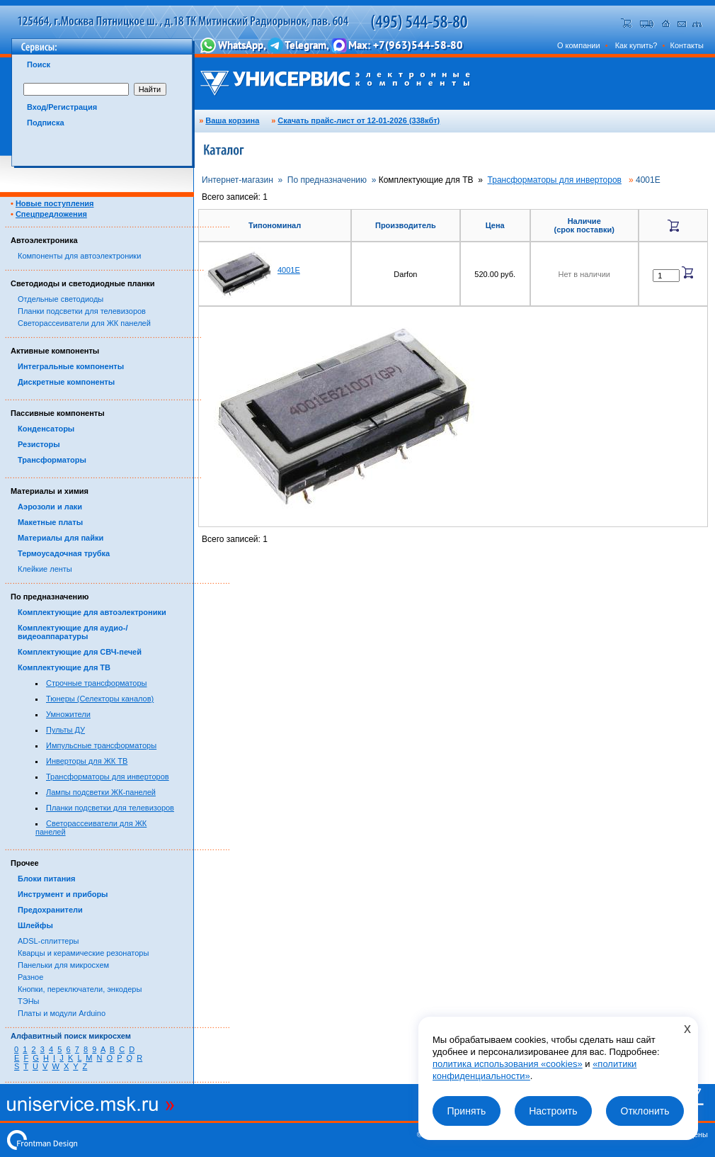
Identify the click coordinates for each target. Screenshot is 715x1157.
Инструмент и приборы (63, 894)
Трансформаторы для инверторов (107, 776)
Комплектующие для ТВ (64, 667)
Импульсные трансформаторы (101, 745)
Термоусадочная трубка (64, 553)
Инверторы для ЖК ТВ (86, 761)
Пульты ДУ (65, 730)
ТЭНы (28, 1001)
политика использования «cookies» (508, 1064)
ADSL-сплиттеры (48, 941)
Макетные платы (50, 522)
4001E (289, 270)
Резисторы (39, 444)
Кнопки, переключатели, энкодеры (80, 989)
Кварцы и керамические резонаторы (83, 953)
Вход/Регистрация (62, 107)
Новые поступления (55, 203)
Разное (30, 977)
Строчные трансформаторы (96, 683)
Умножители (68, 714)
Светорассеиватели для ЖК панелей (84, 323)
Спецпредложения (51, 214)
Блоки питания (47, 878)
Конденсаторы (46, 428)
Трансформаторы (52, 460)
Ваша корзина (232, 120)
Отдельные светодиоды (60, 299)
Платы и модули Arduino (61, 1013)
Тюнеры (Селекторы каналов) (100, 698)
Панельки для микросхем (63, 965)
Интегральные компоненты (71, 366)
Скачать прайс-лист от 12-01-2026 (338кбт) (359, 120)
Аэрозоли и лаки (50, 506)
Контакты (687, 45)
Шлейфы (35, 925)
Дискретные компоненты (66, 382)
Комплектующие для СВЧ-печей (80, 652)
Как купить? (636, 45)
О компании (578, 45)
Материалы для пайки (60, 538)
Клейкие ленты (45, 569)
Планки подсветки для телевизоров (82, 311)
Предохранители (50, 909)
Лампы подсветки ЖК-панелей (101, 792)
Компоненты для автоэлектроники (79, 256)
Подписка (45, 122)
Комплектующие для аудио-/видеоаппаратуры (73, 631)
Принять (466, 1111)
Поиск (38, 64)
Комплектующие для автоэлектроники (92, 612)
